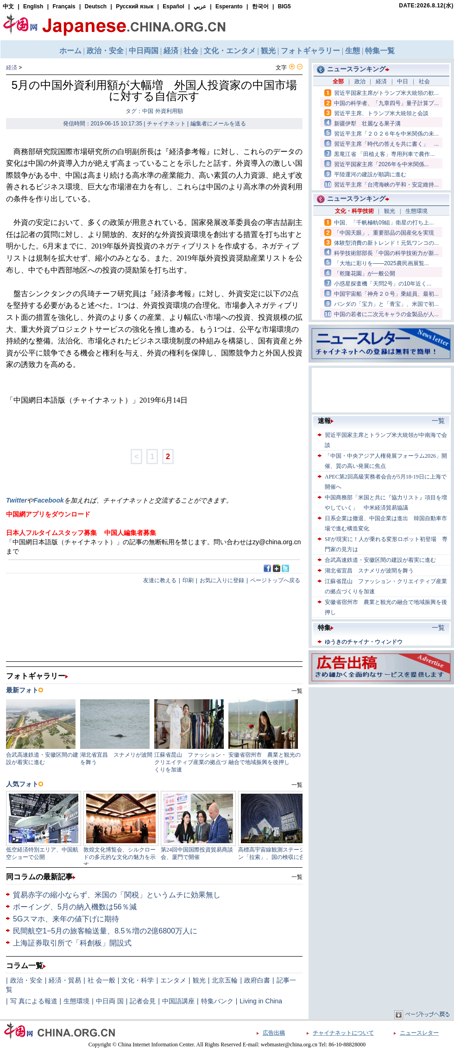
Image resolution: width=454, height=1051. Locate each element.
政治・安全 (26, 980)
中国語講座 (178, 1001)
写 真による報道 (33, 1001)
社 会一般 (101, 980)
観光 (199, 980)
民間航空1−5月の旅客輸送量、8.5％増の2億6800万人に (105, 931)
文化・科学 (137, 980)
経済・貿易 (65, 980)
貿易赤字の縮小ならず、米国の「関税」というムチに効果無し (117, 895)
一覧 (297, 877)
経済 (11, 67)
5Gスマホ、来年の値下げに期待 (66, 919)
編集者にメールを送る (218, 123)
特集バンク (217, 1001)
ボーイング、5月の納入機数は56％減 (75, 907)
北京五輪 (225, 980)
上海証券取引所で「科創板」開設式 (72, 943)
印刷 (188, 580)
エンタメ (173, 980)
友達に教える (160, 580)
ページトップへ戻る (275, 580)
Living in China (261, 1001)
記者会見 (143, 1001)
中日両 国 (110, 1001)
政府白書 (257, 980)
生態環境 (76, 1001)
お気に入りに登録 (222, 580)
